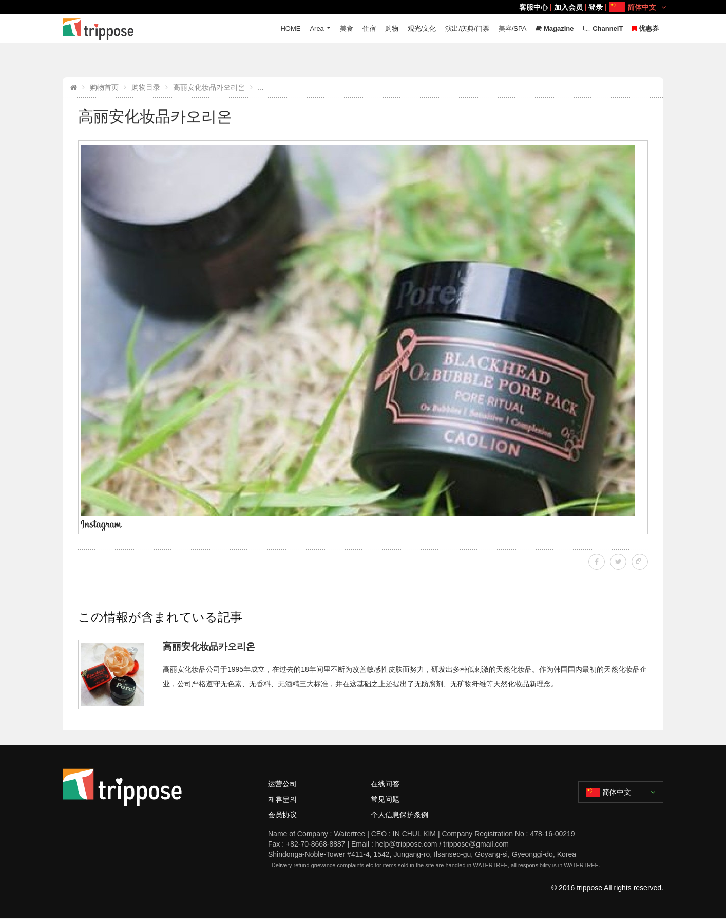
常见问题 (385, 799)
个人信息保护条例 (399, 815)
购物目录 (145, 87)
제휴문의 (282, 799)
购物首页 (104, 87)
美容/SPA (513, 28)
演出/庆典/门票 (467, 28)
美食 (346, 28)
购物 (391, 28)
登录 (595, 7)
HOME (290, 28)
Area (316, 28)
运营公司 (282, 784)
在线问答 (385, 784)
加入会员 (568, 7)
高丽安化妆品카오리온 (209, 87)
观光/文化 (422, 28)
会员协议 (282, 815)
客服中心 (533, 7)
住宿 (369, 28)
